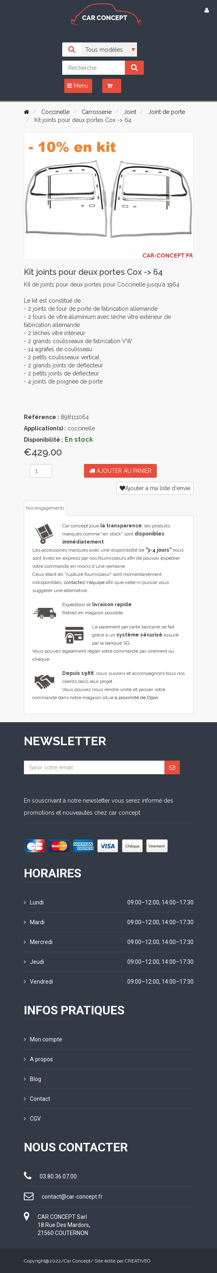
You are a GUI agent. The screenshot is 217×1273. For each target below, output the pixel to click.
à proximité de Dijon (136, 697)
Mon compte (43, 1039)
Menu (77, 85)
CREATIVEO (137, 1261)
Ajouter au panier (120, 471)
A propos (38, 1059)
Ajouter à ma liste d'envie (155, 488)
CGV (32, 1118)
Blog (32, 1079)
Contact (37, 1099)
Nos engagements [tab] (45, 508)
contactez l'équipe (84, 582)
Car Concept (77, 1261)
